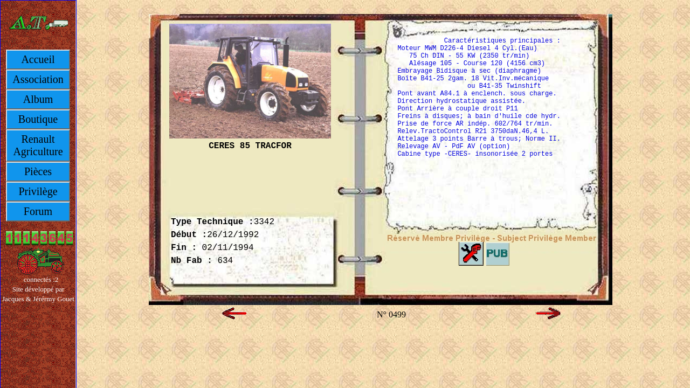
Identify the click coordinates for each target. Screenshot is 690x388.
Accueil (37, 59)
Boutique (38, 119)
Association (37, 79)
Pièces (38, 171)
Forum (38, 211)
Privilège (37, 191)
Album (38, 99)
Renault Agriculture (38, 145)
